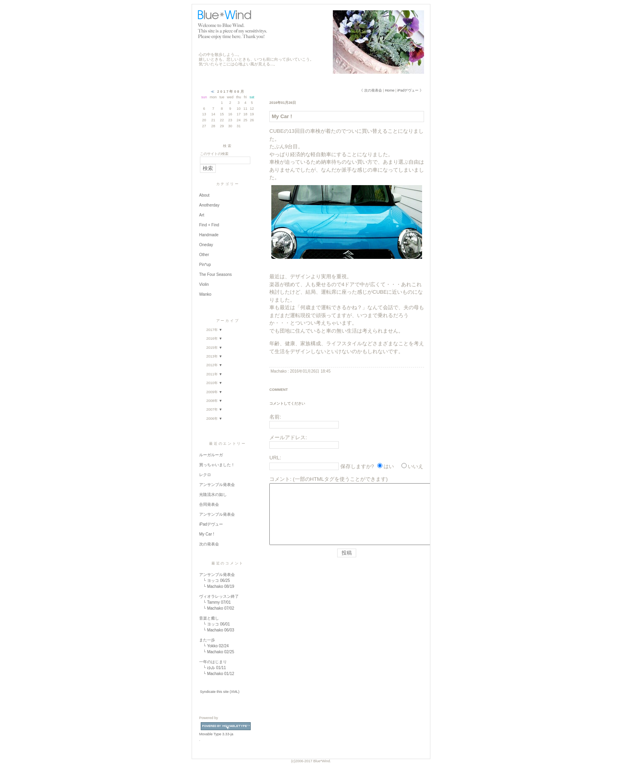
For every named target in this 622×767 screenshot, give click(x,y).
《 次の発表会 (370, 90)
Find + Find (209, 225)
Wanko (205, 294)
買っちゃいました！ (217, 465)
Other (204, 254)
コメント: (280, 479)
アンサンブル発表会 (217, 484)
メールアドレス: (288, 437)
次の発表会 (209, 544)
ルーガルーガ (211, 455)
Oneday (206, 245)
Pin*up (205, 264)
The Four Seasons (215, 274)
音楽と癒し (209, 618)
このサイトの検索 (214, 154)
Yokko (212, 646)
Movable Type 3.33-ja (225, 732)
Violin (204, 284)
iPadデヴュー (211, 524)
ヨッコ (213, 580)
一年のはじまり (213, 662)
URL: (275, 458)
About (204, 195)
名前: (275, 417)
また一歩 (207, 640)
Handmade (209, 235)
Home (389, 90)
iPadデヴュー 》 (410, 90)
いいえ (415, 466)
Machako (215, 586)
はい (389, 466)
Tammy (213, 602)
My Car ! (206, 534)
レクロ (205, 474)
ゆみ (211, 668)
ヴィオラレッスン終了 (219, 596)
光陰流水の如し (213, 494)
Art (201, 215)
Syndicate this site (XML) (220, 692)
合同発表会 (209, 504)
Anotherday (209, 205)
